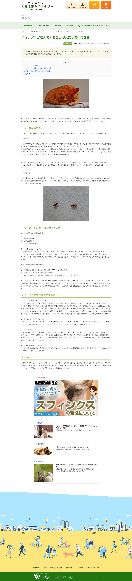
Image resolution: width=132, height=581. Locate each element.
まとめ (27, 74)
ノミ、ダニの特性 (31, 65)
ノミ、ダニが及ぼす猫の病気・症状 (38, 68)
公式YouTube (43, 26)
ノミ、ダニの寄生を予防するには (37, 71)
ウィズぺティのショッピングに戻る (93, 26)
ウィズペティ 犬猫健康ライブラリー (33, 31)
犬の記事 (58, 26)
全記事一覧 (28, 26)
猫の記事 (70, 26)
